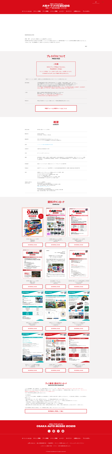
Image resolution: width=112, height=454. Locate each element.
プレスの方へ (86, 11)
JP (96, 2)
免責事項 (50, 443)
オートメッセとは (27, 11)
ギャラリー (69, 11)
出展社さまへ (77, 11)
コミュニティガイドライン (77, 443)
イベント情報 (53, 11)
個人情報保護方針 (41, 443)
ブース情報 (45, 11)
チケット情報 (37, 11)
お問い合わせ (31, 443)
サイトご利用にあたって (61, 443)
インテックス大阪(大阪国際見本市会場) (45, 144)
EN (103, 2)
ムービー (61, 11)
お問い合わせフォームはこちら (43, 186)
